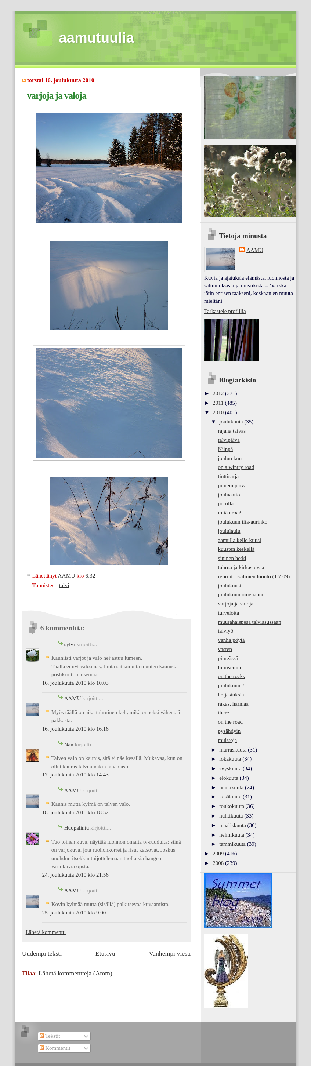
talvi (64, 585)
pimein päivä (232, 485)
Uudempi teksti (42, 953)
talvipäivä (229, 440)
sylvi (69, 644)
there (223, 713)
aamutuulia (96, 38)
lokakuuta (230, 759)
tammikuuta (233, 844)
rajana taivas (232, 431)
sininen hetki (232, 558)
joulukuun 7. (232, 685)
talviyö (226, 631)
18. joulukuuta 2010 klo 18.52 (75, 812)
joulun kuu (230, 458)
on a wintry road (236, 467)
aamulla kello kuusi (239, 540)
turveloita (228, 613)
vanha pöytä (231, 640)
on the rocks (231, 676)
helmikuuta (232, 835)
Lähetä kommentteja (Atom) (75, 973)
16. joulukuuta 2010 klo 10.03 (75, 683)
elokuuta (229, 778)
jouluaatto (229, 495)
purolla (226, 503)
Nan (68, 744)
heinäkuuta (232, 787)
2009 (219, 853)
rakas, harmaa (233, 704)
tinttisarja (228, 476)
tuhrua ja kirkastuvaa (241, 567)
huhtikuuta (231, 816)
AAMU (72, 698)
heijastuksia (231, 695)
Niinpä (225, 449)
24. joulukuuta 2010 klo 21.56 (75, 875)
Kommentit (55, 1048)
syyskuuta (231, 768)
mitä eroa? (229, 513)
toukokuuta (232, 806)
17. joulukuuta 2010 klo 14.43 (75, 775)
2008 (219, 863)
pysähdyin (229, 731)
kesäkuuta (231, 797)
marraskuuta (233, 750)
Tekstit (50, 1036)
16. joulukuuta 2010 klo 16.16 (75, 729)
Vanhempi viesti (170, 953)
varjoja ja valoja (236, 604)
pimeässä (228, 658)
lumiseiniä (229, 667)
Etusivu (105, 953)
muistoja (227, 740)
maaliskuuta (233, 825)
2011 (219, 403)
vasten (225, 649)
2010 (219, 412)
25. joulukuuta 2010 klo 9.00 (74, 913)
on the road (230, 722)
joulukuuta (231, 422)
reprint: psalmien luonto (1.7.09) (254, 576)
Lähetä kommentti (46, 932)
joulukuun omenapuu (241, 594)
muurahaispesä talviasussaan (249, 622)
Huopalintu (76, 828)
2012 (219, 393)
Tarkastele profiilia (225, 311)
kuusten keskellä (236, 549)
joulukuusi (229, 586)
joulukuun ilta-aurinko (243, 522)
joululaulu (229, 531)
